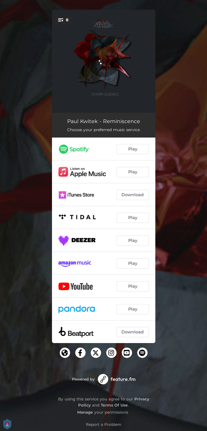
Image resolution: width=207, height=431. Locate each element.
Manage (85, 412)
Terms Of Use (114, 405)
